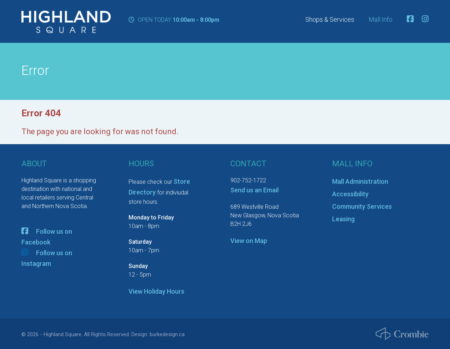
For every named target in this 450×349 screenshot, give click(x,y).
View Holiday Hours (156, 291)
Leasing (343, 219)
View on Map (248, 240)
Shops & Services (329, 19)
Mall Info (380, 19)
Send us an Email (254, 190)
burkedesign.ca (167, 334)
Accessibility (350, 194)
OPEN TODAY (174, 19)
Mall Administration (360, 181)
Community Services (362, 206)
